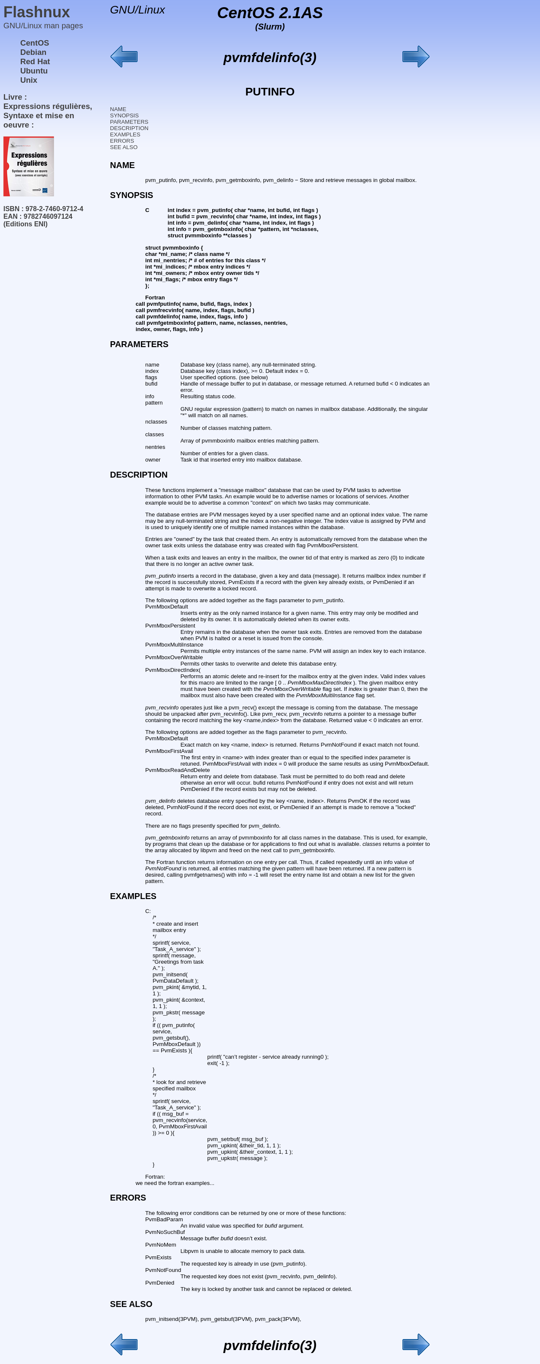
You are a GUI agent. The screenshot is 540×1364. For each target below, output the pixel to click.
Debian (33, 52)
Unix (28, 80)
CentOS (34, 42)
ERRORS (122, 141)
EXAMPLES (125, 134)
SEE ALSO (124, 147)
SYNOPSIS (124, 115)
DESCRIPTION (129, 128)
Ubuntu (34, 70)
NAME (118, 109)
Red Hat (35, 61)
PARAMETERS (129, 122)
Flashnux (36, 12)
